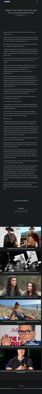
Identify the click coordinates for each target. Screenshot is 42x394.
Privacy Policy (26, 388)
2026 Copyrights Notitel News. (6, 388)
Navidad (40, 388)
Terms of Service (33, 388)
